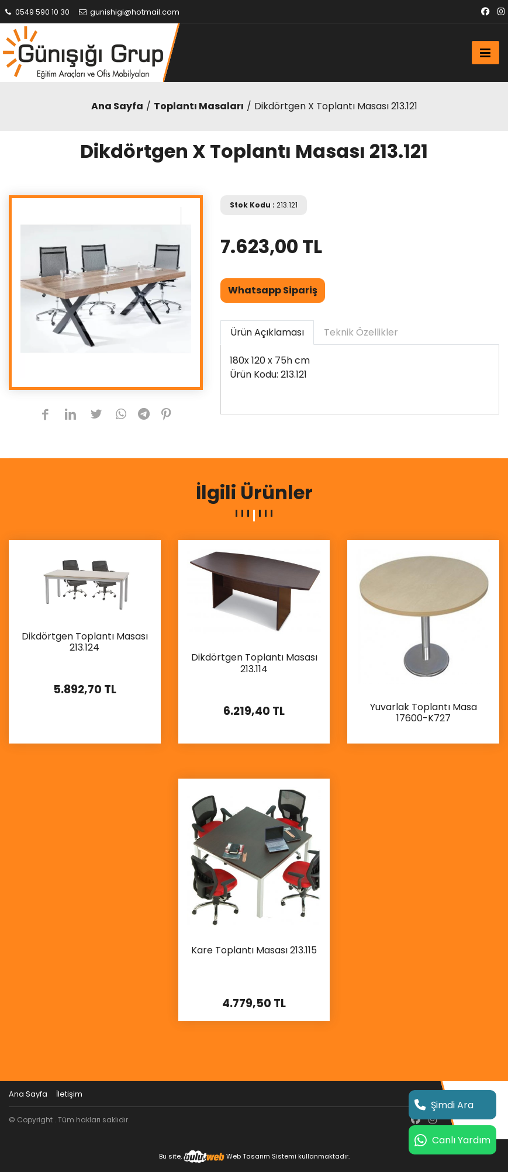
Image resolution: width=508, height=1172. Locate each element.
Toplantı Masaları (199, 106)
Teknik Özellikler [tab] (361, 332)
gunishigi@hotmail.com (128, 12)
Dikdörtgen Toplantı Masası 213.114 (254, 663)
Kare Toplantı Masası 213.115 (254, 951)
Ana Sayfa (117, 106)
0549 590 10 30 (36, 12)
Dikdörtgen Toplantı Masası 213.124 (85, 642)
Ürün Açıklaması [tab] (267, 332)
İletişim (69, 1094)
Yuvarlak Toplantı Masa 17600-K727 (423, 713)
